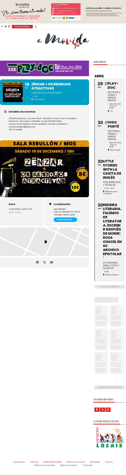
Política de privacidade (44, 465)
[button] (35, 26)
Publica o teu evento (75, 462)
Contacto (34, 462)
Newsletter (95, 462)
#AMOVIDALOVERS (52, 462)
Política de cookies (68, 465)
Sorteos (109, 462)
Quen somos (19, 462)
